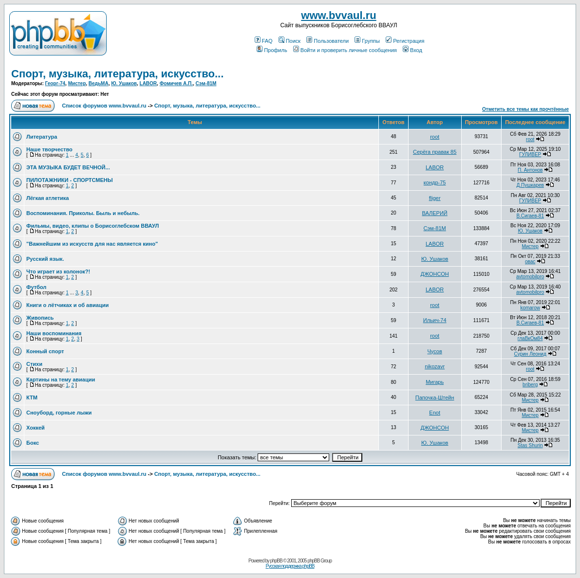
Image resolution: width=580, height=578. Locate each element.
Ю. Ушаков (124, 83)
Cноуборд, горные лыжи (59, 412)
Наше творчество (49, 149)
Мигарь (435, 382)
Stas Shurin (530, 445)
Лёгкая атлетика (47, 198)
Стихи (34, 364)
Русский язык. (45, 259)
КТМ (31, 397)
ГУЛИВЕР (530, 154)
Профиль (272, 50)
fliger (435, 198)
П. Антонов (530, 170)
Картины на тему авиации (60, 379)
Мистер (77, 83)
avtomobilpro (530, 276)
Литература (41, 137)
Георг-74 (55, 83)
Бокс (32, 443)
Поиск (289, 41)
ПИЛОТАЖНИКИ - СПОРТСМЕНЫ (69, 180)
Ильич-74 (435, 320)
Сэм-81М (206, 83)
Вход (412, 50)
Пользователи (327, 41)
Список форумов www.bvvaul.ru (104, 105)
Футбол (36, 287)
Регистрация (405, 41)
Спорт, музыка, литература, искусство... (117, 74)
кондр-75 (435, 182)
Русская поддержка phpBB (289, 566)
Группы (367, 41)
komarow (530, 307)
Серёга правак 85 (434, 152)
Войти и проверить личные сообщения (345, 50)
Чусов (435, 351)
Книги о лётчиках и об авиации (67, 305)
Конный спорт (45, 351)
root (434, 137)
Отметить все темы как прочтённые (525, 109)
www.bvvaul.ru (338, 15)
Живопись (40, 318)
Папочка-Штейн (434, 397)
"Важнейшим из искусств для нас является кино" (92, 244)
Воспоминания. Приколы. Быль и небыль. (83, 213)
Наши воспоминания (53, 333)
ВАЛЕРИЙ (435, 213)
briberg (530, 384)
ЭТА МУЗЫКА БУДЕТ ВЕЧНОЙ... (68, 167)
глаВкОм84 (530, 338)
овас (530, 261)
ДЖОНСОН (435, 274)
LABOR (148, 83)
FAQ (264, 41)
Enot (434, 412)
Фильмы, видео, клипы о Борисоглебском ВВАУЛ (92, 226)
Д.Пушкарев (529, 185)
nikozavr (435, 366)
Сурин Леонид (530, 354)
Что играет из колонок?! (58, 271)
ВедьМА (99, 83)
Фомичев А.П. (176, 83)
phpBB (276, 560)
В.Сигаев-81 (530, 215)
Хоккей (35, 428)
